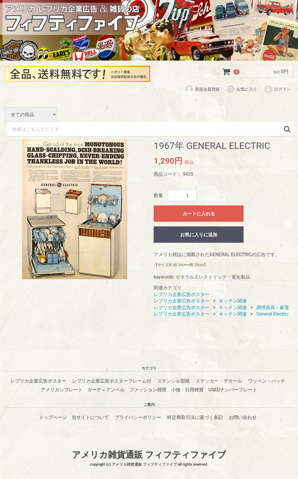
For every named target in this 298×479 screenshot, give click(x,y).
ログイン (277, 89)
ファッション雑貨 (147, 389)
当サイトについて (90, 417)
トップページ (53, 417)
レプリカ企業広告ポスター (182, 294)
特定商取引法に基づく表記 (195, 417)
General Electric (272, 314)
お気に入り (241, 89)
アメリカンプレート (62, 389)
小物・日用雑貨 (187, 389)
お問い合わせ (243, 417)
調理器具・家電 (272, 307)
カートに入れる (198, 213)
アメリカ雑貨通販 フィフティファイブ (149, 455)
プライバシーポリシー (138, 417)
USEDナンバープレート (232, 389)
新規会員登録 (202, 89)
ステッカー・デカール (219, 381)
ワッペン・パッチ (266, 381)
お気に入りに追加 (198, 234)
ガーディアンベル (106, 389)
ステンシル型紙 (173, 381)
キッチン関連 (233, 301)
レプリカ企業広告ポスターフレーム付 (111, 381)
